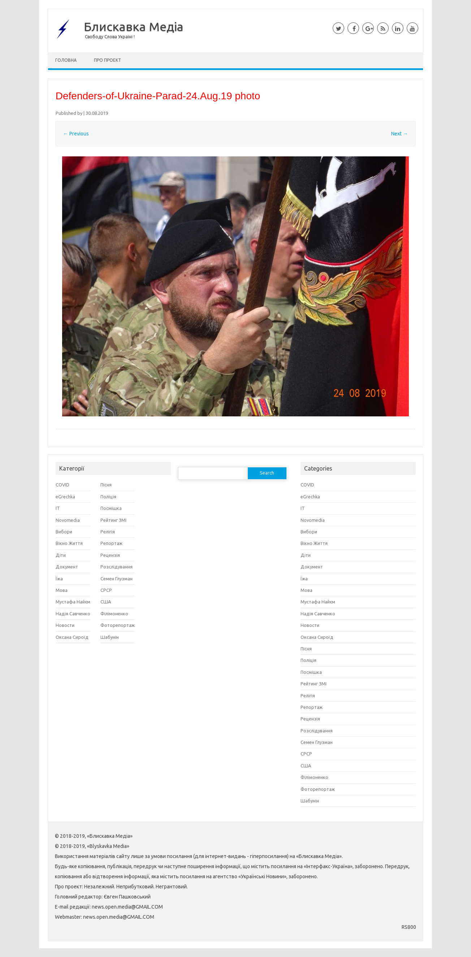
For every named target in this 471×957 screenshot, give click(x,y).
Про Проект (107, 60)
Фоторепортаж (117, 625)
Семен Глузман (116, 578)
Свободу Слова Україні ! (110, 36)
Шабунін (109, 637)
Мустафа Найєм (73, 601)
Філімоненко (114, 613)
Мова (62, 590)
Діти (61, 555)
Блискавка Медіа (133, 26)
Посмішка (111, 508)
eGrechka (65, 496)
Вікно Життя (69, 543)
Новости (65, 625)
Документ (67, 566)
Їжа (59, 578)
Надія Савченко (73, 613)
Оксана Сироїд (72, 637)
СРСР (106, 590)
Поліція (108, 496)
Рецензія (110, 555)
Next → (399, 134)
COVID (62, 484)
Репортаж (111, 543)
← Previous (76, 134)
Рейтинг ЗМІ (113, 520)
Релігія (107, 531)
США (105, 601)
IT (58, 508)
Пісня (106, 484)
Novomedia (68, 520)
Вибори (64, 531)
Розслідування (116, 566)
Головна (66, 60)
